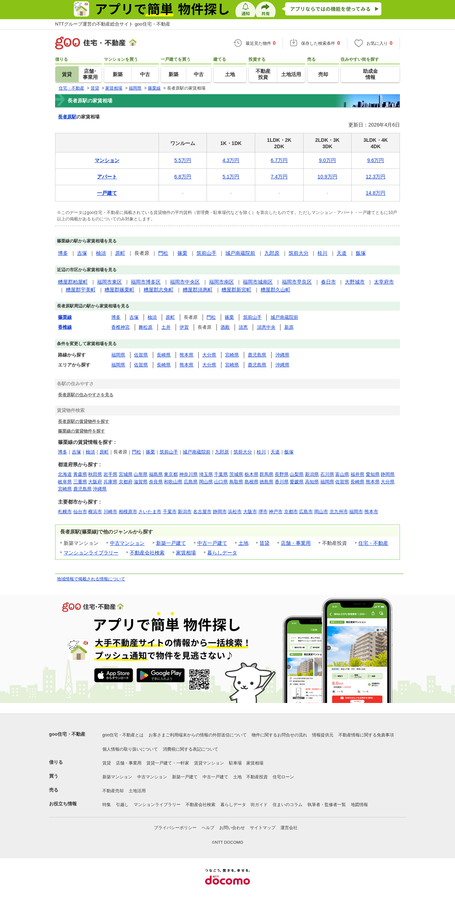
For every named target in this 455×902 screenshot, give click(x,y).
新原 (289, 327)
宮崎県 (232, 355)
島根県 (251, 481)
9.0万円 (327, 160)
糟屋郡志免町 (158, 289)
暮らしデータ (222, 552)
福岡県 (118, 355)
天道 (342, 253)
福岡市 (356, 511)
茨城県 (236, 474)
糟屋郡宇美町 (81, 289)
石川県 (327, 474)
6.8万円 (182, 176)
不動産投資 (257, 776)
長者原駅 (67, 116)
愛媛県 (297, 481)
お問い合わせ (232, 827)
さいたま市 (149, 511)
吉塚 (82, 253)
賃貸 (264, 543)
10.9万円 (327, 176)
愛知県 (373, 474)
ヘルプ (208, 827)
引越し (122, 804)
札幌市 (65, 511)
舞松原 (145, 327)
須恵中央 (266, 327)
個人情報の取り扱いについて (130, 749)
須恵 (243, 327)
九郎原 (271, 253)
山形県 (141, 474)
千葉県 (221, 474)
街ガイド (259, 804)
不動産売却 (113, 790)
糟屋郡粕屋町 (73, 282)
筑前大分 (299, 253)
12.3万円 (375, 176)
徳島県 (266, 481)
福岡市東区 (109, 282)
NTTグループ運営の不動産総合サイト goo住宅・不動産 (112, 24)
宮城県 (126, 474)
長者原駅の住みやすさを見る (85, 394)
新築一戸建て (171, 543)
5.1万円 (231, 176)
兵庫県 (110, 481)
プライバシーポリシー (175, 827)
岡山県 (206, 481)
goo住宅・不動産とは (123, 734)
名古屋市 (202, 511)
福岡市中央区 (185, 282)
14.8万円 (375, 193)
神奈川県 (188, 474)
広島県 (191, 481)
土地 (243, 543)
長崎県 (164, 355)
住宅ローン (283, 776)
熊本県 (186, 355)
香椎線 (65, 327)
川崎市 (110, 511)
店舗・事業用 (296, 543)
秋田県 (95, 474)
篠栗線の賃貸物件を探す (81, 431)
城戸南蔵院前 (240, 253)
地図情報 (359, 804)
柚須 (101, 253)
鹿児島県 (257, 355)
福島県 (156, 474)
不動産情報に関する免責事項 (366, 734)
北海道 (65, 474)
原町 (120, 253)
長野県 (282, 474)
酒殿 (225, 327)
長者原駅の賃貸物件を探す (83, 421)
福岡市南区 (221, 282)
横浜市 (95, 511)
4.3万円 (231, 160)
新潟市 (185, 511)
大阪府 (95, 481)
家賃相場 (186, 552)
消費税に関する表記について (190, 749)
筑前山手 (206, 253)
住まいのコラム (288, 804)
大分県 (209, 355)
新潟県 (312, 474)
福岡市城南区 (258, 282)
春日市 (328, 282)
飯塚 (361, 253)
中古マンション (127, 543)
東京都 (171, 474)
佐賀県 (141, 355)
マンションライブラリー (91, 552)
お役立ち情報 (63, 803)
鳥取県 (236, 481)
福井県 (357, 474)
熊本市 (371, 511)
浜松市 (235, 511)
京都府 (126, 481)
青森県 (80, 474)
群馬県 (266, 474)
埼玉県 (206, 474)
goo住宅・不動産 (67, 734)
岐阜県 (65, 481)
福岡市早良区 (297, 282)
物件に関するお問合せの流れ (279, 734)
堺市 (263, 511)
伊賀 (184, 327)
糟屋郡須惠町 (198, 289)
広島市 (306, 511)
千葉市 (170, 511)
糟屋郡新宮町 (236, 289)
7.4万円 (279, 176)
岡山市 (321, 511)
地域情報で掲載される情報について (91, 578)
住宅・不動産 (373, 543)
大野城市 (355, 282)
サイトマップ (262, 827)
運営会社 (289, 827)
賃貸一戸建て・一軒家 (167, 763)
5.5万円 (182, 160)
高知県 (312, 481)
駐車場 (235, 763)
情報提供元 (322, 734)
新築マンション (117, 776)
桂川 (322, 253)
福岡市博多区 (146, 282)
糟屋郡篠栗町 (119, 289)
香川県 (282, 481)
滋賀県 (141, 481)
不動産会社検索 (147, 552)
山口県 (221, 481)
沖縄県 (282, 355)
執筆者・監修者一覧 (326, 804)
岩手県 (110, 474)
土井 (166, 327)
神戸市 (276, 511)
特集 (106, 804)
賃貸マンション (209, 763)
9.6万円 (375, 160)
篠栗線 (65, 317)
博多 (63, 253)
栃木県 (251, 474)
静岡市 (220, 511)
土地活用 (137, 790)
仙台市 (80, 511)
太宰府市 (384, 282)
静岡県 (388, 474)
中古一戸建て (212, 543)
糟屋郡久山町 (275, 289)
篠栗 (182, 253)
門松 (163, 253)
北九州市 (339, 511)
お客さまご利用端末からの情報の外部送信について (198, 734)
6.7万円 (279, 160)
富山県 (342, 474)
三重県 (80, 481)
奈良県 (156, 481)
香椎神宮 (120, 327)
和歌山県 (173, 481)
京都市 (291, 511)
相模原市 (128, 511)
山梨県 (297, 474)
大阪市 (250, 511)
